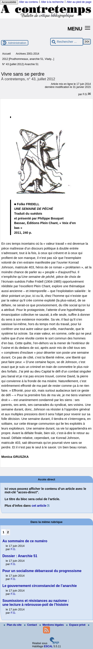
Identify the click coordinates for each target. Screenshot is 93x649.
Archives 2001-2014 (27, 53)
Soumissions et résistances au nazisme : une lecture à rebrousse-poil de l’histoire (35, 602)
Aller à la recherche (52, 2)
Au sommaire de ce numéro (24, 541)
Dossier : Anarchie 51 (19, 556)
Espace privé (76, 624)
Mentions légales (51, 624)
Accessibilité (9, 2)
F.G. (85, 94)
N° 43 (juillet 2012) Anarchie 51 (20, 64)
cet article (39, 505)
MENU (75, 28)
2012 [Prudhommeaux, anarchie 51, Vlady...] (28, 59)
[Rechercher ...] (66, 42)
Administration (17, 43)
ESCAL (48, 646)
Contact (31, 624)
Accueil (6, 53)
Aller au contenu (28, 2)
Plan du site (13, 624)
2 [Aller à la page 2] (8, 532)
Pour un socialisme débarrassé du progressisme (42, 571)
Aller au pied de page (78, 2)
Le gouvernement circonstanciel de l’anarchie (39, 586)
